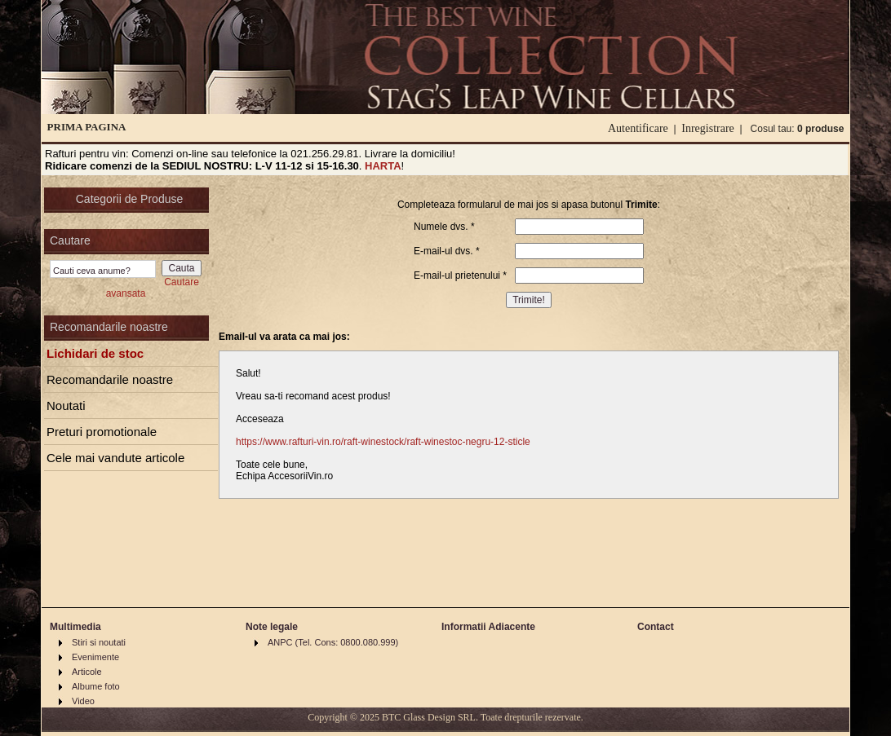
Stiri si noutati (99, 642)
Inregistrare (707, 128)
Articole (87, 672)
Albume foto (96, 686)
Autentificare (638, 128)
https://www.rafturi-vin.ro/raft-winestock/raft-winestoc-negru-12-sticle (383, 441)
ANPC (280, 642)
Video (83, 701)
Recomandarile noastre (110, 379)
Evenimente (95, 657)
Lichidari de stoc (95, 353)
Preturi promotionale (102, 432)
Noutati (66, 405)
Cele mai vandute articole (115, 458)
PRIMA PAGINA (86, 127)
